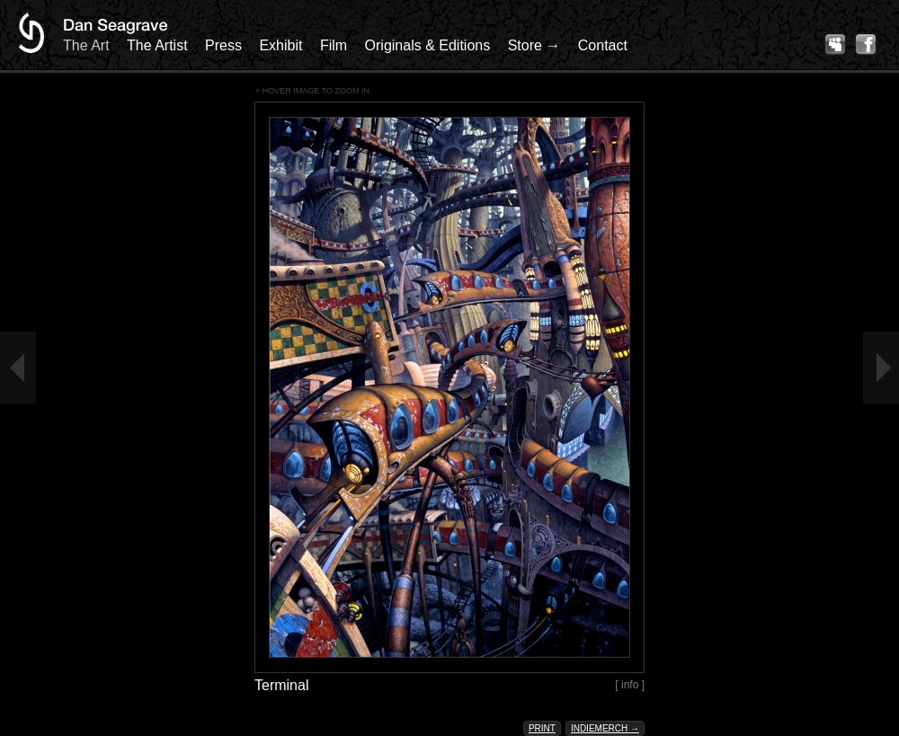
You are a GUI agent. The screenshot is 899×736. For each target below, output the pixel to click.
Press (223, 45)
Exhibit (280, 45)
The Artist (157, 45)
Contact (603, 45)
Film (333, 45)
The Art (86, 45)
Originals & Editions (428, 45)
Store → (534, 45)
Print (542, 728)
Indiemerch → (605, 728)
